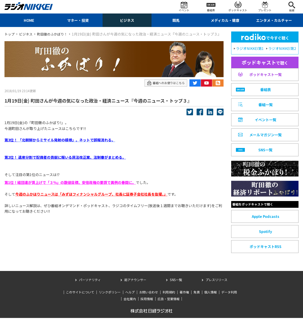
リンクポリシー (110, 296)
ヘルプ (130, 296)
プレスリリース (216, 284)
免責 (196, 296)
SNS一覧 (176, 284)
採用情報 (147, 303)
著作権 (184, 296)
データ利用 (229, 296)
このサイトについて (80, 296)
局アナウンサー (135, 284)
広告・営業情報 (169, 303)
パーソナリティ (90, 284)
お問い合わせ (148, 296)
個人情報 (210, 296)
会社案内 (129, 303)
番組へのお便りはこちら (165, 87)
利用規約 (168, 296)
